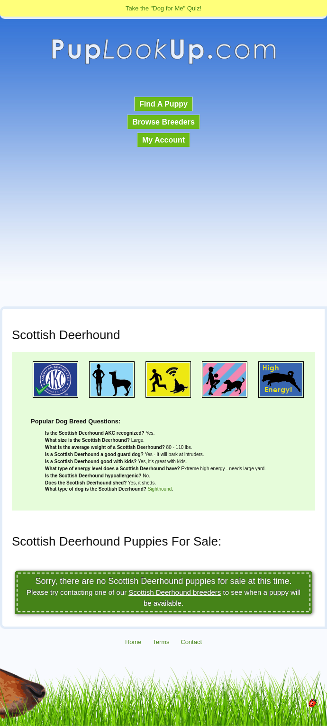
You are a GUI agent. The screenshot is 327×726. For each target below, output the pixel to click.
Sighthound (160, 489)
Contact (191, 641)
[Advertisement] (163, 227)
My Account (163, 140)
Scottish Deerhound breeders (174, 592)
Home (133, 641)
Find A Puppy (163, 104)
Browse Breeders (163, 122)
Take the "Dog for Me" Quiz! (163, 8)
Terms (161, 641)
